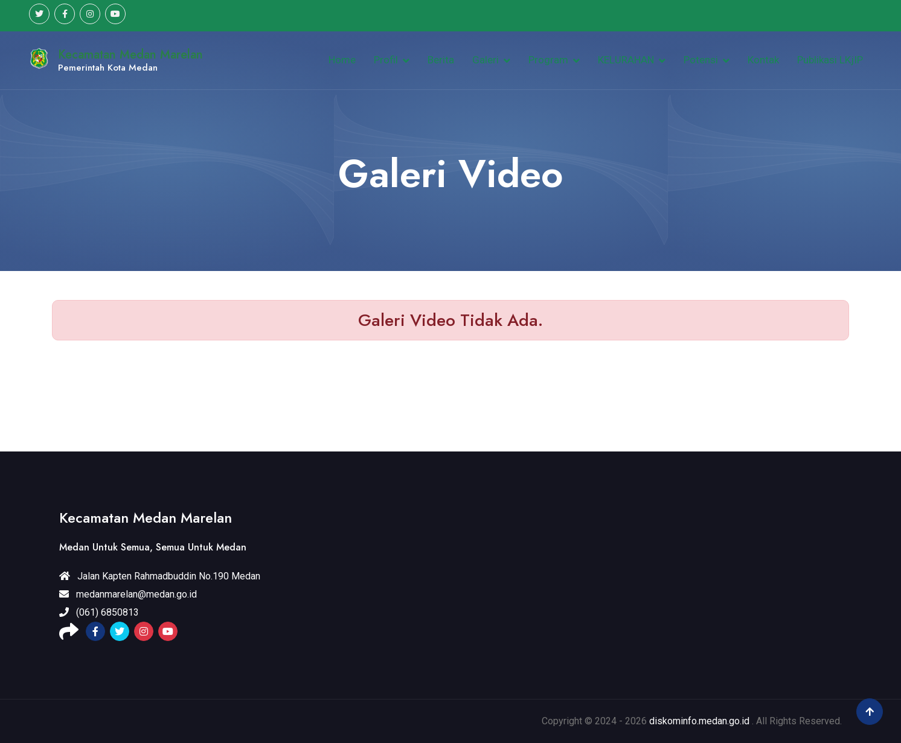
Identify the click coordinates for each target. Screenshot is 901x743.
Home (342, 60)
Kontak (763, 60)
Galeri (485, 60)
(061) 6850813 (99, 612)
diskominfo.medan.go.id (699, 721)
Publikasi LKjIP (830, 60)
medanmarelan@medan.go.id (128, 594)
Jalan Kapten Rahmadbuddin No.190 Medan (159, 576)
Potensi (701, 60)
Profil (386, 60)
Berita (441, 60)
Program (548, 60)
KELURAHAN (626, 60)
